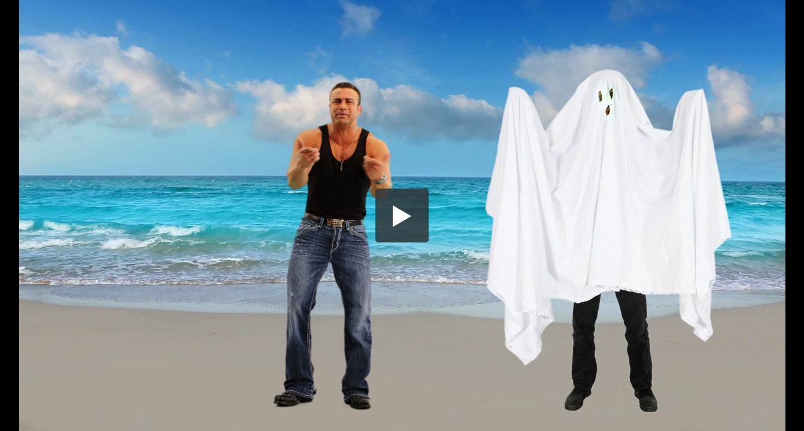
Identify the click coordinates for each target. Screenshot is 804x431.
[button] (402, 215)
